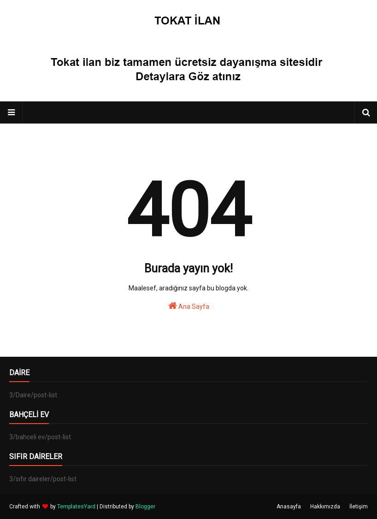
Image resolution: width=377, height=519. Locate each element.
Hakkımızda (325, 506)
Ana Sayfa (188, 305)
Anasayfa (289, 506)
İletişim (358, 506)
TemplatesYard (76, 506)
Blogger (145, 506)
